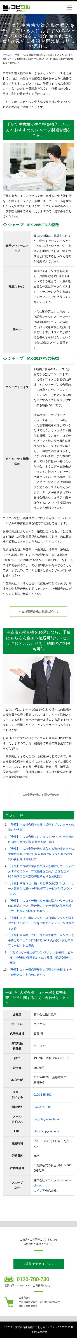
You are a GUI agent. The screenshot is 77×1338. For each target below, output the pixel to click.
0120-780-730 (33, 1279)
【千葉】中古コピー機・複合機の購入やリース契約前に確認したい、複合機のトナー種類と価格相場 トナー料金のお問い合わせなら (41, 906)
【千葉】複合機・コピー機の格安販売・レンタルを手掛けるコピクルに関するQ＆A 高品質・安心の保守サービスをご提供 (41, 940)
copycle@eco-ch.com (47, 1119)
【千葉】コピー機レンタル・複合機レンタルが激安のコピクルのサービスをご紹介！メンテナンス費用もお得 (41, 923)
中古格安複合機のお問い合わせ (38, 794)
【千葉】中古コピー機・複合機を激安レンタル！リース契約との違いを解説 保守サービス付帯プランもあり (41, 888)
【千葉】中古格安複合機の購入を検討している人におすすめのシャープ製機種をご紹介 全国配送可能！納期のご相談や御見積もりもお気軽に (41, 871)
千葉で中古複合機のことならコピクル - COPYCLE (41, 1327)
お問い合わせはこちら (38, 1263)
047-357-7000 (43, 1107)
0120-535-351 (43, 1094)
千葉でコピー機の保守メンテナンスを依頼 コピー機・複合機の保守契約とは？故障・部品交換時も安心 (41, 957)
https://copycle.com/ (46, 1131)
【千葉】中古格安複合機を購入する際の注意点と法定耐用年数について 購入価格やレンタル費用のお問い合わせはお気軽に (41, 854)
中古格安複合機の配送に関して (38, 611)
